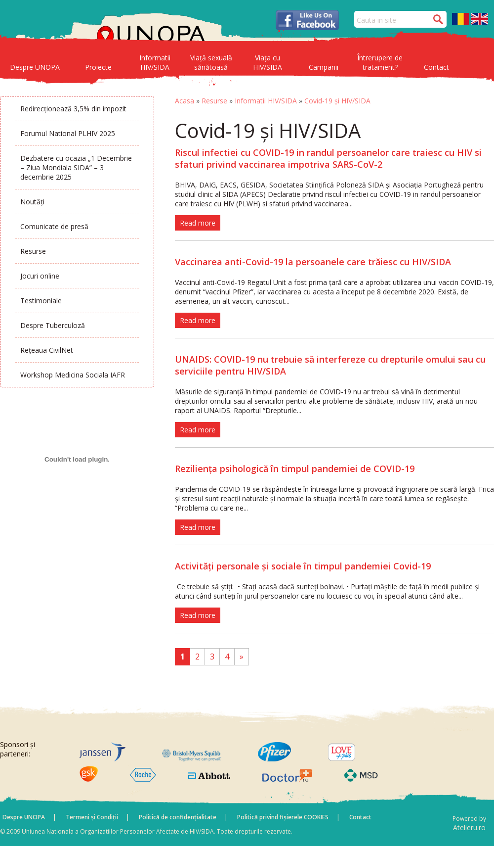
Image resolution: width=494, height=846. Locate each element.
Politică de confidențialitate (177, 817)
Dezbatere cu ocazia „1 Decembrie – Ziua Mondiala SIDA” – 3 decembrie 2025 (76, 167)
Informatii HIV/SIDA (154, 62)
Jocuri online (39, 276)
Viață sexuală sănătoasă (211, 62)
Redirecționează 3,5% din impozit (73, 108)
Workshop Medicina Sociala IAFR (72, 374)
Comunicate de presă (54, 226)
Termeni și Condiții (92, 817)
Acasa (184, 100)
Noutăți (32, 201)
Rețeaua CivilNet (46, 350)
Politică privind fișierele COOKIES (283, 817)
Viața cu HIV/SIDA (267, 62)
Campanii (323, 67)
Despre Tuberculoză (52, 325)
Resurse (33, 251)
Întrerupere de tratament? (380, 62)
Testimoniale (41, 300)
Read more (197, 223)
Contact (436, 67)
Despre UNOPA (35, 67)
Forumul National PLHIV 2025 (67, 133)
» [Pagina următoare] (242, 656)
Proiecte (98, 67)
